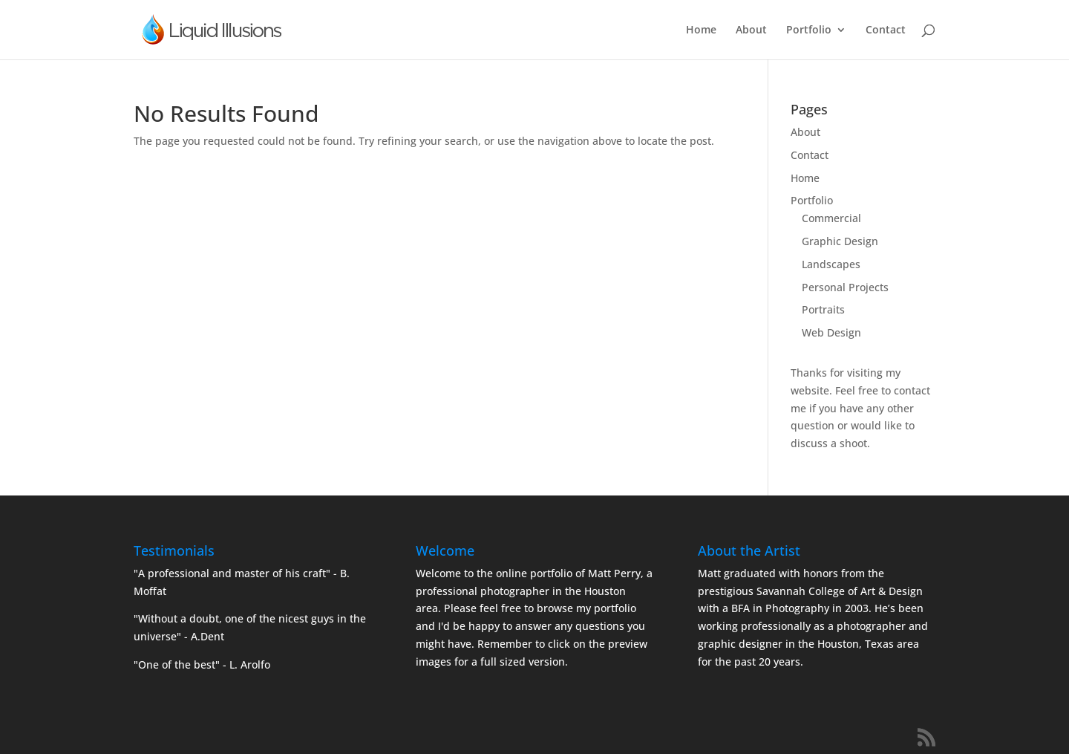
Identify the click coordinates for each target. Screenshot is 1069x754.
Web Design (831, 332)
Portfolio (808, 30)
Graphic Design (840, 241)
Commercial (831, 218)
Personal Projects (845, 287)
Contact (886, 30)
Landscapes (831, 264)
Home (701, 30)
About (751, 30)
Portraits (823, 309)
